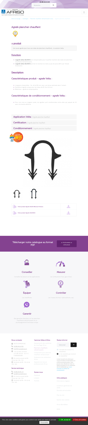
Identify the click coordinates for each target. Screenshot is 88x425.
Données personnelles (64, 390)
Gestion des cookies (63, 400)
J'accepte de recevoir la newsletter (66, 351)
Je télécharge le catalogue (66, 244)
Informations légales (63, 381)
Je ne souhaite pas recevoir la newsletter (67, 355)
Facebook (37, 375)
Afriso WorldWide (62, 404)
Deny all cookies (79, 419)
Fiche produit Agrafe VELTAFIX (26, 213)
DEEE (58, 409)
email (70, 367)
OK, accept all (64, 419)
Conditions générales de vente (64, 387)
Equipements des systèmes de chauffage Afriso (42, 344)
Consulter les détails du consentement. (63, 369)
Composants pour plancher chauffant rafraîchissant (42, 354)
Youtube (36, 381)
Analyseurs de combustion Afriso (42, 358)
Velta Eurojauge (16, 19)
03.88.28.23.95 (45, 2)
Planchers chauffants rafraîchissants (41, 349)
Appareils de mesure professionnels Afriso (41, 363)
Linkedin (36, 378)
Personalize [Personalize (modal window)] (44, 422)
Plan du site (60, 395)
